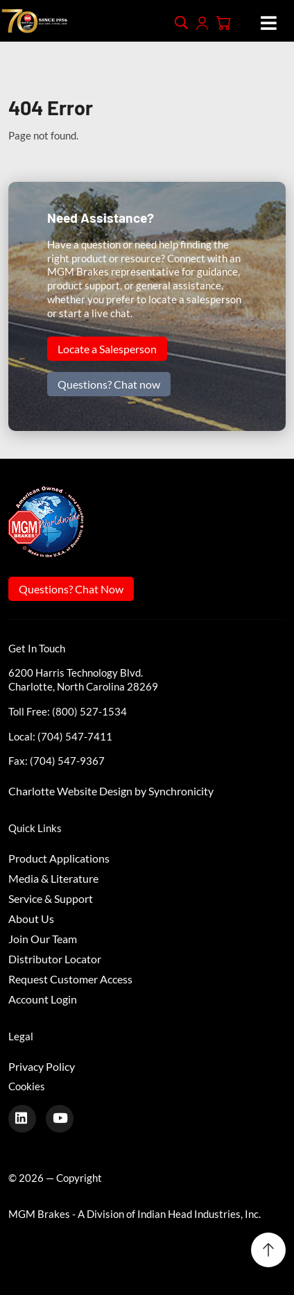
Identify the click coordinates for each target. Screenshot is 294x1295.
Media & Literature (53, 878)
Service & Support (50, 898)
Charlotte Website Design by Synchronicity (111, 790)
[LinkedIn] (27, 1118)
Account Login (42, 999)
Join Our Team (42, 938)
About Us (31, 918)
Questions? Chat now (109, 384)
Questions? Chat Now (71, 588)
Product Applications (59, 858)
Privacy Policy (41, 1066)
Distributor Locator (54, 958)
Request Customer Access (70, 978)
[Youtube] (64, 1118)
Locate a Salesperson (107, 348)
